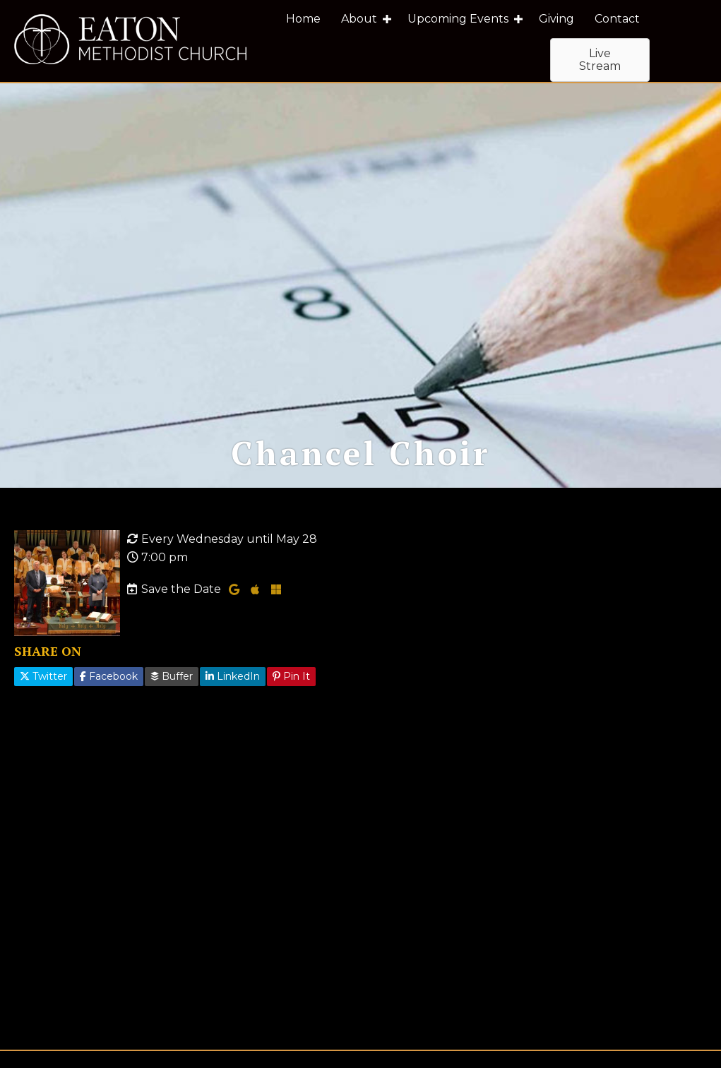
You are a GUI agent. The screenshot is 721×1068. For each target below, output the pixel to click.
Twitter (43, 699)
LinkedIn (232, 699)
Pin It (291, 699)
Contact (617, 18)
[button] (387, 19)
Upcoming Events (457, 18)
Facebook (109, 699)
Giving (556, 18)
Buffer (171, 699)
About (359, 18)
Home (303, 18)
